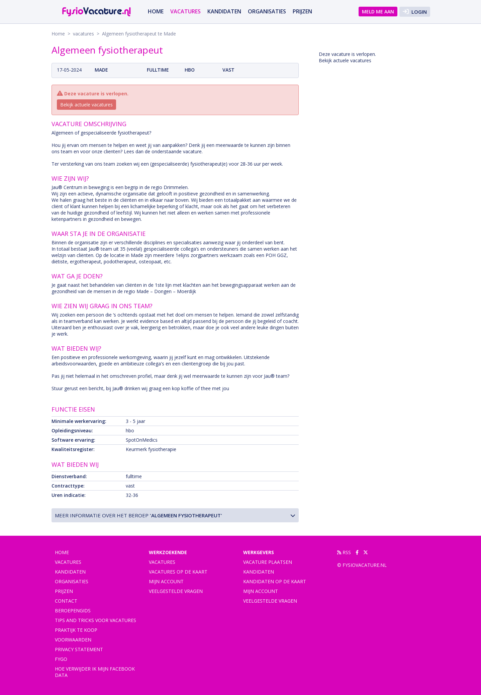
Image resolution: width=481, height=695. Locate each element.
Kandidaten (224, 11)
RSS (344, 552)
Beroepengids (73, 610)
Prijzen (302, 11)
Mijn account (166, 581)
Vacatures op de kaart (178, 572)
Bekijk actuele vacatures (86, 104)
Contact (66, 601)
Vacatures (162, 562)
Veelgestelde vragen (176, 591)
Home (156, 11)
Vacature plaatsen (267, 562)
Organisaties (267, 11)
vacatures (185, 11)
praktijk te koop (76, 630)
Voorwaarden (73, 639)
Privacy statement (79, 649)
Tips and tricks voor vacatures (95, 620)
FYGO (61, 659)
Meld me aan (378, 11)
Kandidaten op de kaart (274, 581)
